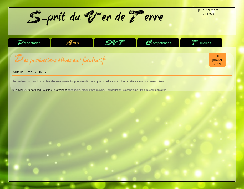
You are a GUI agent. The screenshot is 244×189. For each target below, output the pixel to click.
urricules (201, 43)
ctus (72, 43)
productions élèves (93, 89)
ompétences (158, 43)
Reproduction (113, 89)
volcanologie (130, 89)
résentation (28, 43)
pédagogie (74, 89)
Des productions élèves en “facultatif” (60, 60)
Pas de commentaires (153, 89)
